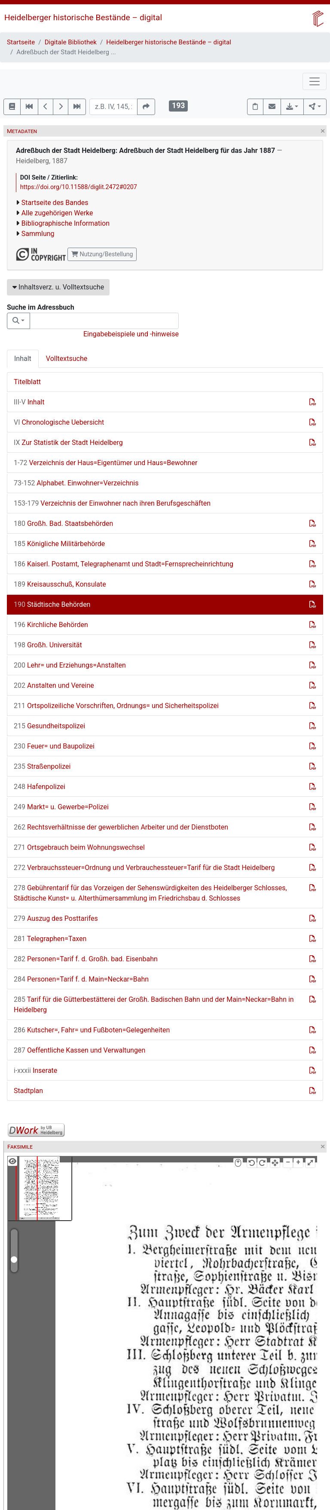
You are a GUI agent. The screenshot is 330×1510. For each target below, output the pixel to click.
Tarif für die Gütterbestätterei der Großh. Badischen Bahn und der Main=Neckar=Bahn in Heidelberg (154, 1004)
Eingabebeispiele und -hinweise (131, 334)
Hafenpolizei (39, 787)
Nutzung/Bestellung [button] (102, 254)
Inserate (35, 1070)
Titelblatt (27, 382)
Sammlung (38, 234)
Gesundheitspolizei (49, 726)
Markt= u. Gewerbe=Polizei (61, 807)
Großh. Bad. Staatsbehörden (63, 523)
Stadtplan (28, 1091)
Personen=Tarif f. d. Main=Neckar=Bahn (81, 979)
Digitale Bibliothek (71, 42)
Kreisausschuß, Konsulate (60, 584)
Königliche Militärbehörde (59, 544)
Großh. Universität (48, 645)
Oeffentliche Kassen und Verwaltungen (79, 1050)
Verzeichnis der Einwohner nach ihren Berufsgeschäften (112, 503)
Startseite (21, 42)
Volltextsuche (66, 358)
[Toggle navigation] (314, 81)
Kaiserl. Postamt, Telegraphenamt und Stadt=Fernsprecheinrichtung (123, 564)
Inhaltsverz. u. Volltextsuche (58, 287)
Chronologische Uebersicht (59, 422)
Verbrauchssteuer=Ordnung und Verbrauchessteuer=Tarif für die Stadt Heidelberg (144, 868)
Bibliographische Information (65, 223)
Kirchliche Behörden (51, 625)
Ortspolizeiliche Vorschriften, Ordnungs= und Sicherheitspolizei (116, 706)
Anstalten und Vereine (54, 685)
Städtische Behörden (52, 604)
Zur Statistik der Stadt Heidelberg (68, 442)
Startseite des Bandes (55, 203)
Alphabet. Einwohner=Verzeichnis (76, 483)
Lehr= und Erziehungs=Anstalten (70, 665)
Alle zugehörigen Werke (57, 213)
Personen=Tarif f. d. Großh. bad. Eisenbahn (86, 959)
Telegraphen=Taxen (50, 939)
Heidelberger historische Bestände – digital (83, 17)
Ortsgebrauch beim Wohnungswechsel (79, 847)
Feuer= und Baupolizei (54, 746)
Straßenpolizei (42, 766)
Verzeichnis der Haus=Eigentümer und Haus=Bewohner (105, 463)
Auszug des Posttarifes (56, 918)
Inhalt (22, 358)
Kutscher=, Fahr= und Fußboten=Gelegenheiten (92, 1030)
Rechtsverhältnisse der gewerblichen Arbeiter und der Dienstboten (121, 827)
